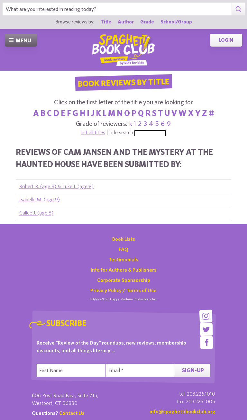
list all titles (93, 132)
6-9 (166, 123)
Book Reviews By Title (123, 82)
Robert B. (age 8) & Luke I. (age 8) (56, 186)
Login (226, 40)
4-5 (154, 123)
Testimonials (123, 259)
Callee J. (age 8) (36, 212)
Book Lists (123, 239)
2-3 (142, 123)
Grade (147, 21)
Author (126, 21)
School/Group (176, 21)
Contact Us (72, 413)
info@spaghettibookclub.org (182, 411)
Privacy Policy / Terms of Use (123, 290)
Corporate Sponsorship (123, 280)
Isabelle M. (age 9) (39, 199)
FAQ (123, 249)
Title (106, 21)
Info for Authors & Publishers (124, 270)
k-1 (132, 123)
